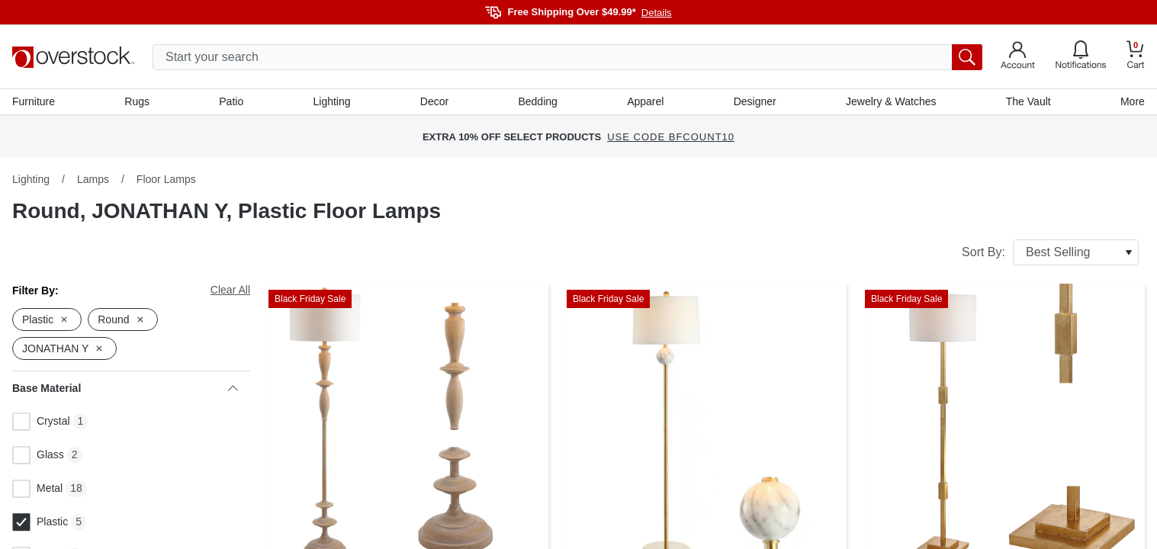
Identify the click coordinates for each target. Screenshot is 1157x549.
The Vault (1028, 101)
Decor (434, 101)
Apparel (645, 101)
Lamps (93, 179)
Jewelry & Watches (891, 101)
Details (656, 12)
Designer (755, 101)
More (1132, 101)
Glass (38, 455)
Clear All (230, 290)
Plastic (40, 522)
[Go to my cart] (1135, 56)
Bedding (537, 101)
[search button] (967, 57)
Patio (231, 101)
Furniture (33, 101)
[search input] (567, 57)
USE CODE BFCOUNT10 (670, 137)
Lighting (331, 101)
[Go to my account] (1018, 57)
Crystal (41, 422)
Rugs (136, 101)
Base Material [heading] (125, 388)
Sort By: (1050, 252)
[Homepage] (73, 57)
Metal (37, 489)
